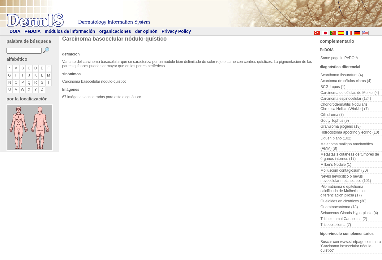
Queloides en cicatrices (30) (343, 201)
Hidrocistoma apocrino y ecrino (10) (349, 132)
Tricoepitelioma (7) (335, 225)
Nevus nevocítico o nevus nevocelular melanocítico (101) (345, 178)
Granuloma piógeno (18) (340, 126)
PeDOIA (32, 31)
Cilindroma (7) (332, 114)
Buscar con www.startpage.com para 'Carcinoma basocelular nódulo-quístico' (350, 246)
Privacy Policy (176, 31)
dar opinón (146, 31)
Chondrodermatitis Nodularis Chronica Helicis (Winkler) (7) (344, 106)
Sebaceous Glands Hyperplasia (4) (349, 213)
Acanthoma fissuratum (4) (341, 75)
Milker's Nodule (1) (335, 164)
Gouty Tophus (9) (334, 120)
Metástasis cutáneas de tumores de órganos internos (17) (349, 156)
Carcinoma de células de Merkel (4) (349, 92)
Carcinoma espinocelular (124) (345, 98)
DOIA (15, 31)
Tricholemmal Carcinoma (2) (343, 219)
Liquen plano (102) (335, 138)
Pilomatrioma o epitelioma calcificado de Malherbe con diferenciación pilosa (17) (343, 190)
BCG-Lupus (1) (333, 87)
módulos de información (70, 31)
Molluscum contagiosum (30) (344, 170)
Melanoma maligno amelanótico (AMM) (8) (346, 146)
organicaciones (115, 31)
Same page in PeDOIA (339, 58)
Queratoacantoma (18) (339, 207)
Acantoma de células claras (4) (345, 81)
